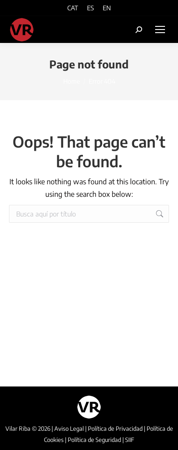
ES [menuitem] (90, 8)
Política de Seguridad (94, 439)
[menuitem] (72, 7)
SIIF (129, 439)
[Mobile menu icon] (160, 29)
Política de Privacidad (115, 428)
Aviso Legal (69, 428)
